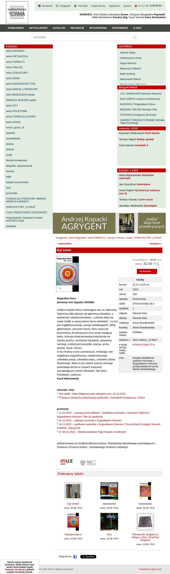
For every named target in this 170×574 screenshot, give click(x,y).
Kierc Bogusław (78, 237)
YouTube (83, 5)
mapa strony (98, 5)
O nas (137, 27)
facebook (47, 5)
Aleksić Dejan (128, 52)
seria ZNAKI (13, 78)
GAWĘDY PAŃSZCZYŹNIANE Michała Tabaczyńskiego (142, 121)
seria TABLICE (14, 67)
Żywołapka (150, 205)
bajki (8, 176)
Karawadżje (145, 503)
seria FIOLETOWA (16, 111)
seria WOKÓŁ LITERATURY (22, 89)
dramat (10, 149)
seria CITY (12, 105)
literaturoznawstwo (16, 160)
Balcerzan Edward (130, 68)
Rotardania (143, 184)
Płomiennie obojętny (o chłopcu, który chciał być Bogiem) (145, 537)
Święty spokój (145, 139)
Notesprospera (73, 534)
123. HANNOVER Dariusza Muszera (141, 93)
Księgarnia (16, 27)
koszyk (142, 5)
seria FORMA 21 (15, 61)
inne (8, 187)
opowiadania (13, 138)
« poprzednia (64, 243)
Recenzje (77, 27)
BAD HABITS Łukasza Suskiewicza (140, 98)
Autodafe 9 (141, 145)
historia (10, 171)
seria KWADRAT (15, 50)
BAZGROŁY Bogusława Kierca (137, 104)
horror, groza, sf (15, 127)
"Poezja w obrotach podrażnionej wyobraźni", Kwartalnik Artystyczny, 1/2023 (102, 397)
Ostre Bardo (152, 133)
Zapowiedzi (120, 27)
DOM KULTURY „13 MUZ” (21, 207)
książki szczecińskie (17, 182)
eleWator (11, 226)
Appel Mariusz (128, 63)
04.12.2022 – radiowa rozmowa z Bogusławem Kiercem (90, 420)
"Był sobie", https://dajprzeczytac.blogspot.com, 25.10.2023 (92, 393)
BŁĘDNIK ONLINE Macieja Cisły (138, 109)
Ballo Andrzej (127, 73)
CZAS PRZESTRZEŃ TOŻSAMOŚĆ (26, 212)
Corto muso (146, 199)
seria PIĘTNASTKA (17, 56)
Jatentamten (109, 503)
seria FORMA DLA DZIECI (21, 116)
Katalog (59, 27)
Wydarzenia (98, 27)
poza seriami (13, 122)
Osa (109, 534)
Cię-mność (73, 503)
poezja (9, 143)
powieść (10, 133)
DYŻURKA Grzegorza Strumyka (138, 114)
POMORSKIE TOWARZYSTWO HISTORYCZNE (24, 219)
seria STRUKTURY (17, 72)
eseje (9, 154)
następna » (155, 243)
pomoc (127, 5)
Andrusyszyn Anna (130, 57)
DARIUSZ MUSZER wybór (21, 100)
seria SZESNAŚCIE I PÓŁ (21, 83)
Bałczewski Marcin (130, 79)
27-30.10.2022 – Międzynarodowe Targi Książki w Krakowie (92, 431)
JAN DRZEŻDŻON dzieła (20, 94)
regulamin (114, 5)
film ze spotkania (93, 416)
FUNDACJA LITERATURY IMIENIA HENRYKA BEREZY (26, 200)
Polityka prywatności (63, 569)
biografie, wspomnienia (19, 165)
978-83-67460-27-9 (143, 344)
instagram (65, 5)
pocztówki (11, 193)
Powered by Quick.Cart (150, 569)
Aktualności (38, 27)
